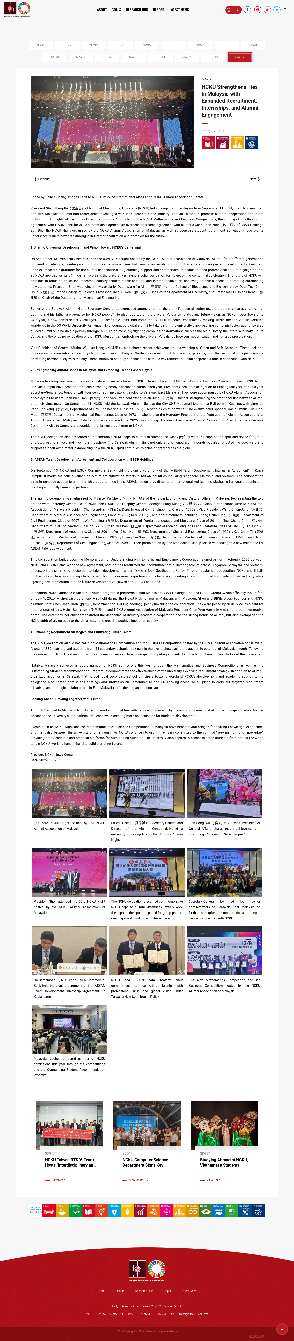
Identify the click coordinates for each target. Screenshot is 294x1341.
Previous (41, 179)
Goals (116, 9)
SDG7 (200, 45)
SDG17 (240, 57)
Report (159, 9)
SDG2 (67, 45)
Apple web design (168, 1331)
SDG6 (173, 45)
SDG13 (133, 57)
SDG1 (41, 45)
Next (255, 179)
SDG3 (94, 45)
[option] (112, 122)
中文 (233, 10)
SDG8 (226, 45)
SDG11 (80, 57)
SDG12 (107, 57)
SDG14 (160, 57)
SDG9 (253, 45)
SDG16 (213, 57)
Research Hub (137, 9)
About (102, 9)
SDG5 (147, 45)
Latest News (179, 9)
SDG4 (120, 45)
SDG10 (54, 57)
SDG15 (187, 57)
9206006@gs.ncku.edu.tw (189, 1314)
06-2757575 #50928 (109, 1314)
